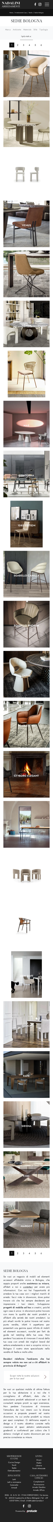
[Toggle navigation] (47, 4)
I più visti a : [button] (26, 36)
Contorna (26, 475)
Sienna (26, 325)
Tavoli (14, 1465)
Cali (26, 875)
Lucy (26, 175)
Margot (26, 1226)
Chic (26, 1176)
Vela (26, 75)
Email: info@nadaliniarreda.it (32, 1500)
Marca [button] (8, 29)
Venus (26, 225)
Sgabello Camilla (26, 575)
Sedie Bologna (39, 13)
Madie (38, 1462)
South (26, 825)
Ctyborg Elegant (26, 775)
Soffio (26, 375)
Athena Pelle (26, 275)
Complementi (38, 1481)
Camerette (14, 1485)
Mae (26, 425)
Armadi (14, 1487)
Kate (26, 1075)
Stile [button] (35, 29)
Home (11, 13)
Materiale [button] (27, 29)
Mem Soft (26, 976)
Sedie (30, 13)
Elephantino (26, 125)
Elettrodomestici (14, 1470)
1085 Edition (26, 525)
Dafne (26, 675)
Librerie (39, 1465)
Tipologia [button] (43, 29)
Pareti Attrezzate (38, 1468)
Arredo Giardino (39, 1487)
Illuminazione (39, 1484)
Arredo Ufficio (39, 1490)
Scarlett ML (26, 725)
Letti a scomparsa (14, 1482)
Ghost (26, 1026)
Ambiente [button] (17, 29)
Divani (39, 1460)
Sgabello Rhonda (26, 625)
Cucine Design (14, 1462)
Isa (26, 925)
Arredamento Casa (21, 13)
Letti (14, 1479)
